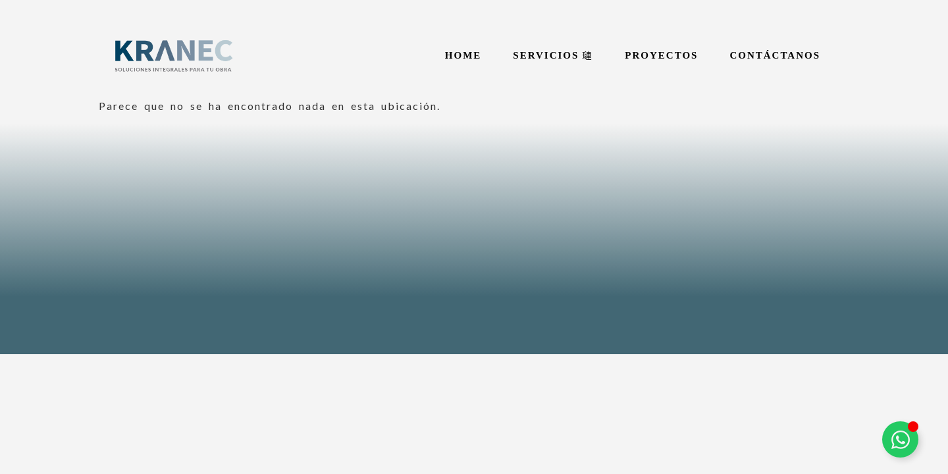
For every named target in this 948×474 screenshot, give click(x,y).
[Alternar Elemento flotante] (900, 439)
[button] (553, 55)
